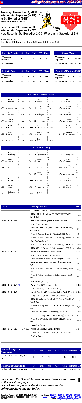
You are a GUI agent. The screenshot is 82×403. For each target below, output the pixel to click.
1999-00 (53, 395)
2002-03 (77, 395)
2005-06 (62, 397)
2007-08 (78, 397)
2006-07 (70, 397)
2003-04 (46, 397)
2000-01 (61, 395)
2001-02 (69, 395)
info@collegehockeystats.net (69, 399)
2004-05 (54, 397)
